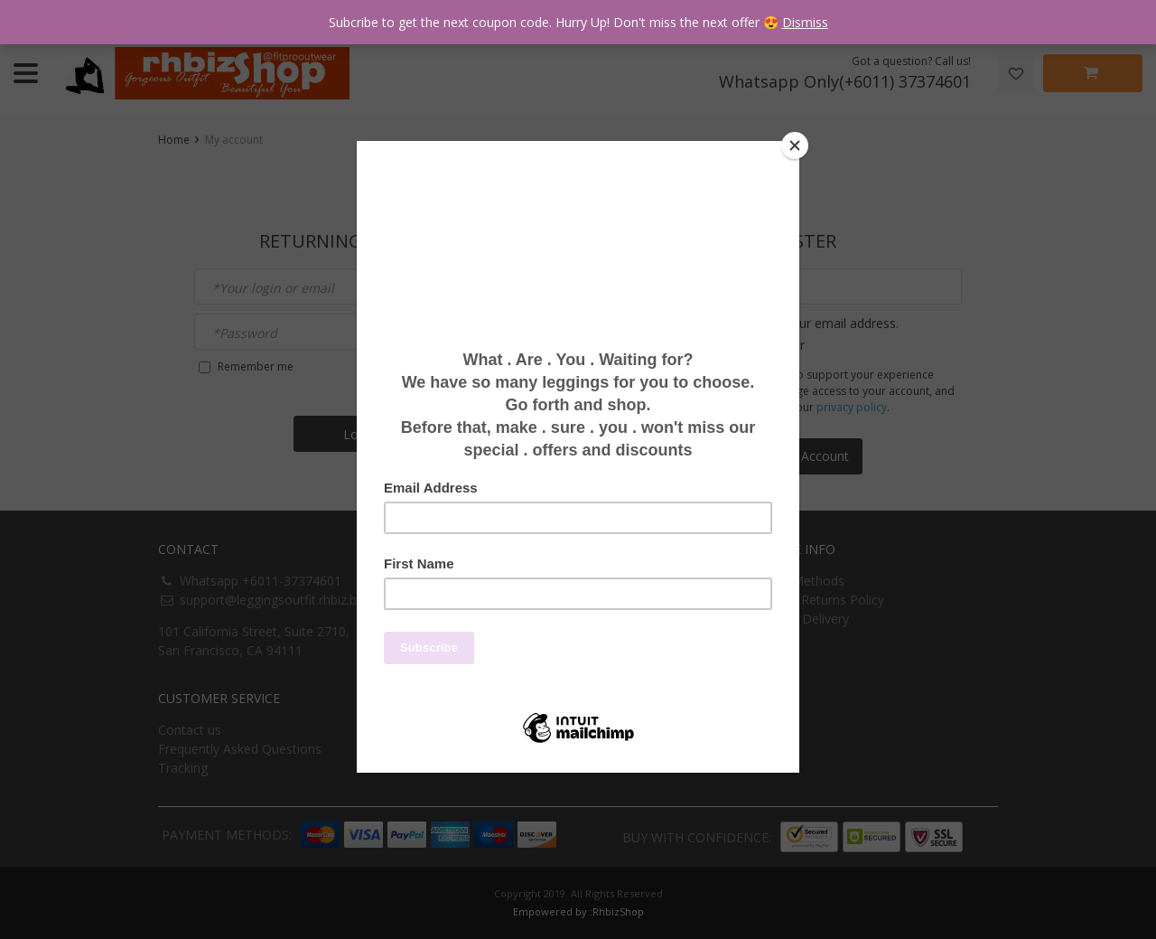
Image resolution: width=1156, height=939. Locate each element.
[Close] (794, 145)
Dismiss (805, 22)
